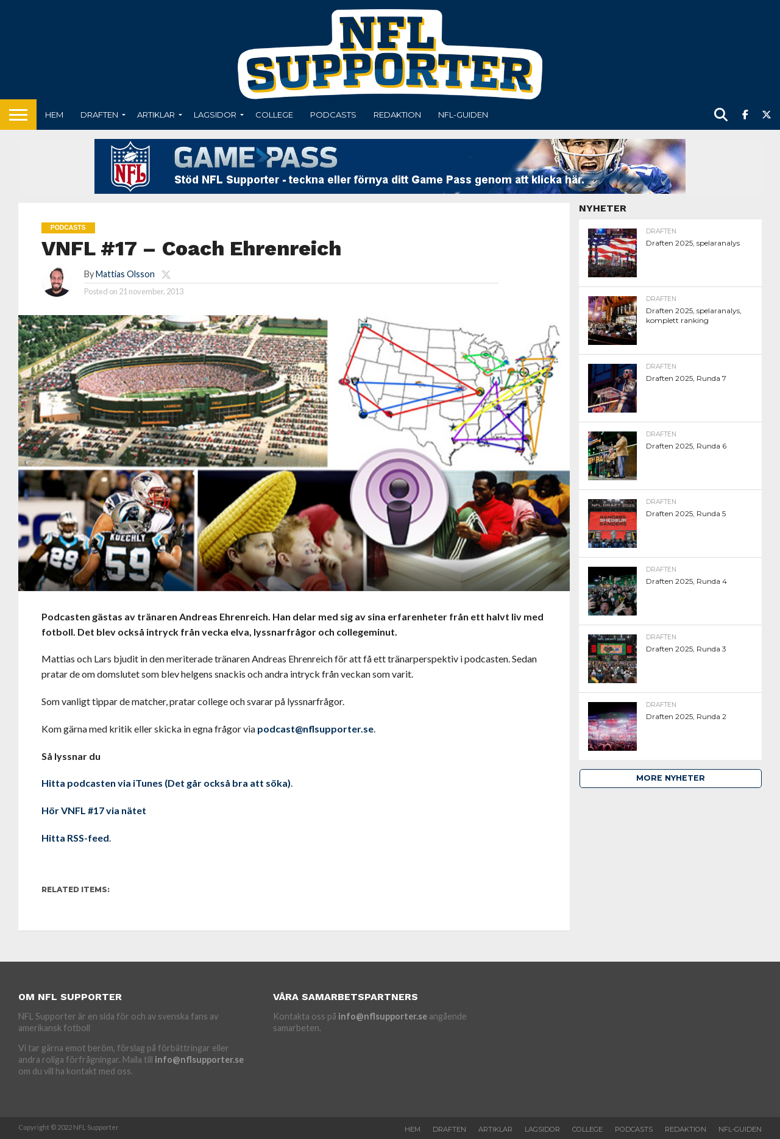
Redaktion (397, 114)
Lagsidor (215, 114)
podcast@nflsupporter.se (315, 728)
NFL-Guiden (463, 114)
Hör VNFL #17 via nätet (93, 810)
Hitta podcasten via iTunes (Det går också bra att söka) (166, 783)
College (274, 114)
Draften (99, 114)
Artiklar (156, 114)
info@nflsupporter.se (199, 1059)
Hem (54, 114)
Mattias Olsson (125, 274)
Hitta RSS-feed (75, 837)
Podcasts (333, 114)
